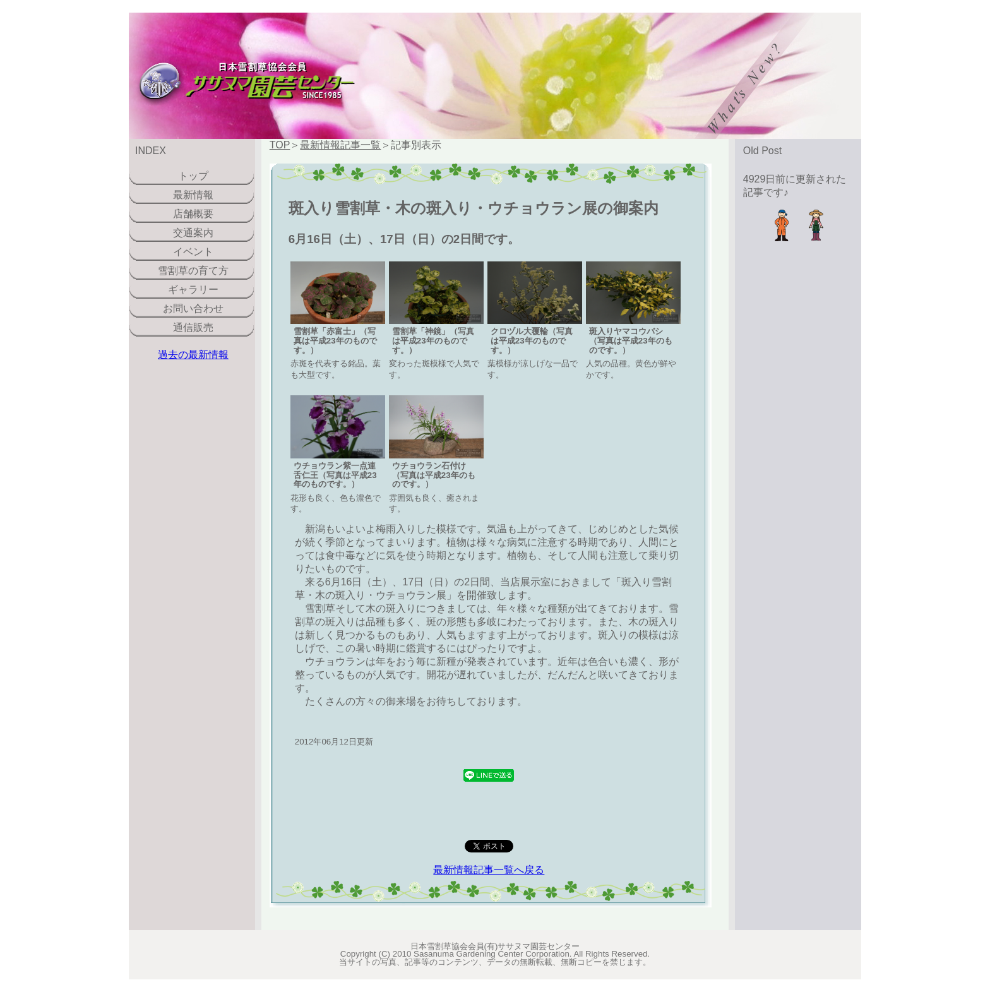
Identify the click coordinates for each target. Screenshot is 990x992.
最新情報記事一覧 (340, 145)
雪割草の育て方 (193, 270)
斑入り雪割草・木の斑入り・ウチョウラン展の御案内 (474, 208)
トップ (193, 175)
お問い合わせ (193, 308)
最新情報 (193, 194)
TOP (280, 145)
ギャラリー (193, 289)
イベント (193, 251)
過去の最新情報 (193, 354)
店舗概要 (193, 213)
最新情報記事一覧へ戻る (488, 869)
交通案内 (193, 232)
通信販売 (193, 327)
